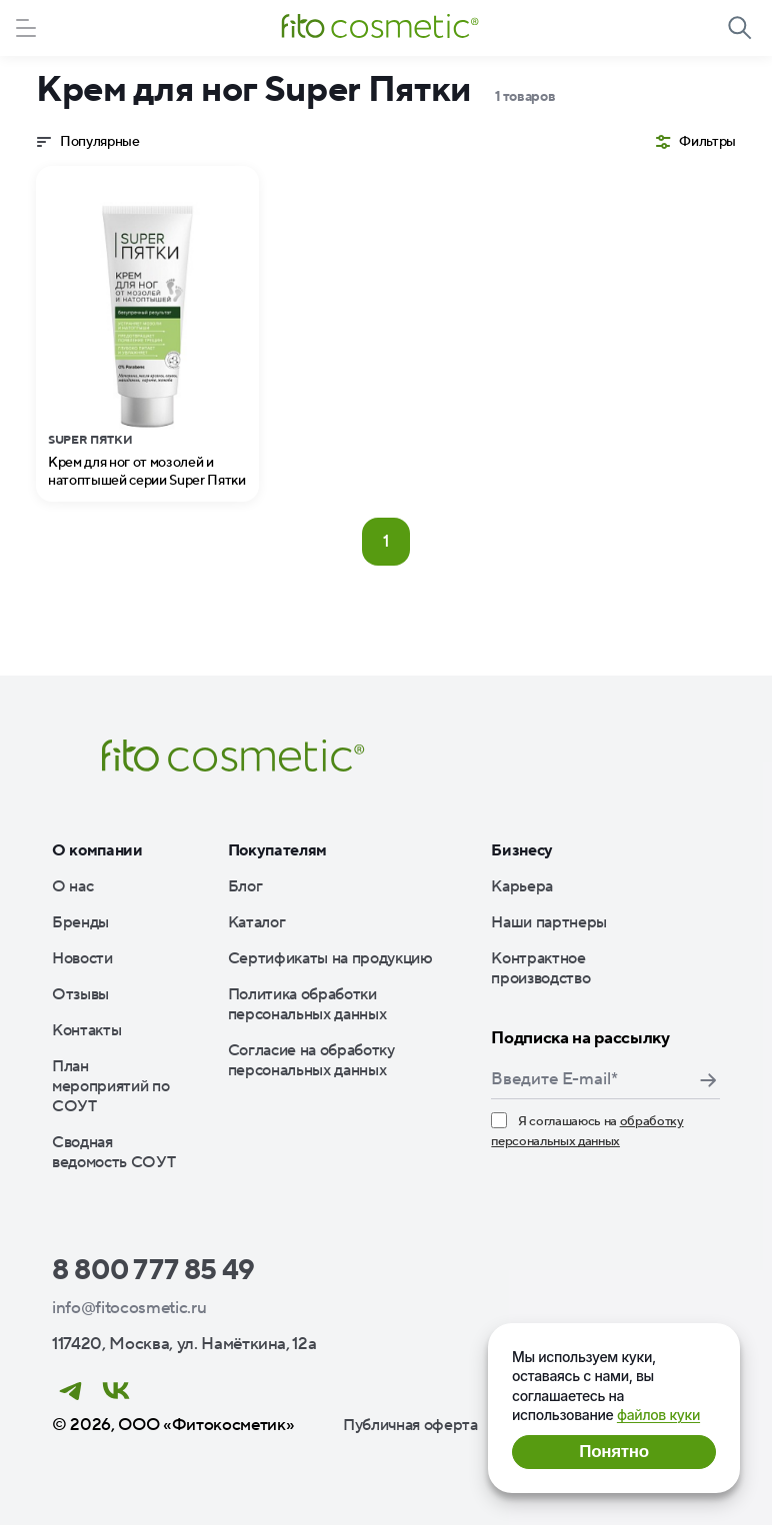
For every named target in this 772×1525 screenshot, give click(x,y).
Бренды (80, 922)
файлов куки (658, 1414)
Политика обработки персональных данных (307, 1004)
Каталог (257, 922)
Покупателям (277, 850)
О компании (97, 850)
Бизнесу (522, 850)
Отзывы (80, 994)
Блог (245, 886)
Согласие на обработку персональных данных (311, 1060)
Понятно (613, 1451)
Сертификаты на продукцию (330, 958)
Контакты (86, 1030)
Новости (82, 958)
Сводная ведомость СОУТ (113, 1152)
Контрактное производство (540, 968)
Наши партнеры (549, 922)
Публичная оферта (410, 1425)
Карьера (522, 886)
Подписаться (708, 1080)
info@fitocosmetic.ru (129, 1308)
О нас (72, 886)
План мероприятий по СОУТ (110, 1086)
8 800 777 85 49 (153, 1270)
